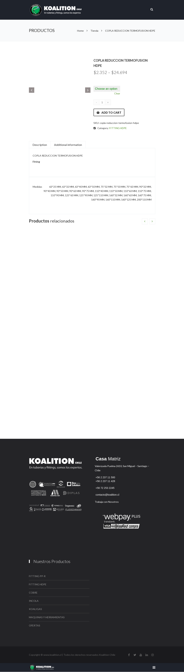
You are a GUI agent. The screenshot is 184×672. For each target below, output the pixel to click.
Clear (117, 93)
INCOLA (34, 600)
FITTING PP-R (37, 576)
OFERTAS (34, 625)
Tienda (94, 30)
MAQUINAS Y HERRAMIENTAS (47, 617)
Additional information (68, 144)
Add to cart (111, 112)
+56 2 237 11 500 (105, 477)
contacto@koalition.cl (107, 494)
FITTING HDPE (118, 128)
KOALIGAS (35, 609)
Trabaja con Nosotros (107, 501)
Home (80, 30)
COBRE (33, 592)
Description (39, 144)
